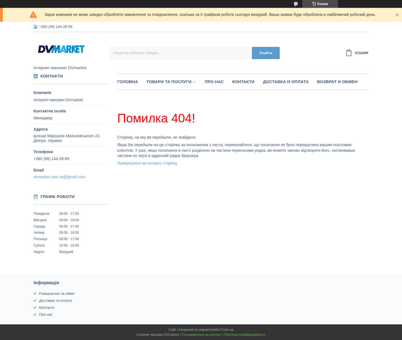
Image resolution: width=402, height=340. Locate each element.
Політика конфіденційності (244, 335)
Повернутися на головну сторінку (147, 163)
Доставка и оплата (286, 81)
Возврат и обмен (337, 81)
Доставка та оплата (55, 300)
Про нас (214, 81)
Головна (127, 81)
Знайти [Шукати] (265, 53)
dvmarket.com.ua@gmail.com (59, 177)
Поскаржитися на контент (201, 335)
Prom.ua (227, 330)
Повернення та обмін (57, 293)
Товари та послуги (169, 81)
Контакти (243, 81)
